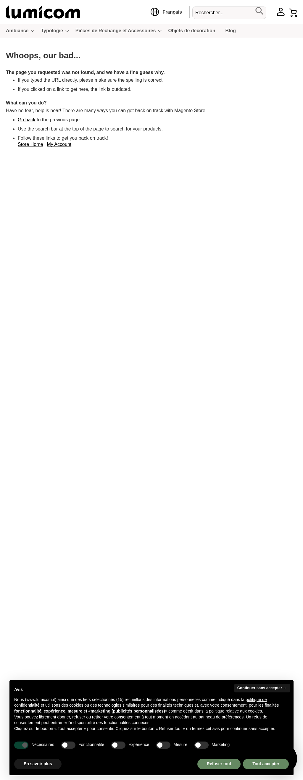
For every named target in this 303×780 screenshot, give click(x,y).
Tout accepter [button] (265, 763)
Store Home (30, 144)
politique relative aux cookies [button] (235, 711)
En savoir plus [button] (38, 763)
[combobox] (229, 13)
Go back (27, 119)
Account (281, 12)
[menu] (151, 31)
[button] (172, 12)
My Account (59, 144)
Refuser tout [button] (219, 763)
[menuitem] (18, 31)
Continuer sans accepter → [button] (262, 688)
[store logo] (74, 12)
